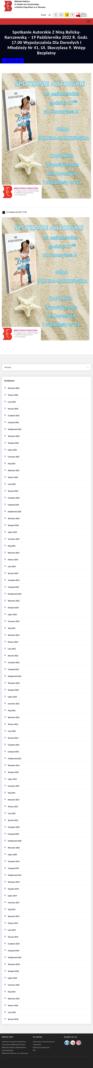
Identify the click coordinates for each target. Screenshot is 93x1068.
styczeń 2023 (13, 656)
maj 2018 (11, 992)
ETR (34, 1050)
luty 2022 (12, 731)
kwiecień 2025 (13, 470)
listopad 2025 (13, 422)
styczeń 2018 (13, 1019)
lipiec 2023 (12, 614)
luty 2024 (12, 566)
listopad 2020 (13, 834)
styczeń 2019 (13, 937)
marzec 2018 (13, 1005)
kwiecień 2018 (13, 998)
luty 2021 (12, 813)
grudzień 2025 (13, 415)
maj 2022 (11, 710)
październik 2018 (14, 957)
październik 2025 (14, 429)
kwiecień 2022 (13, 717)
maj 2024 (11, 546)
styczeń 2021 (13, 820)
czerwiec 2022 (13, 704)
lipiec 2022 (12, 697)
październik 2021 (14, 758)
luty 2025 (12, 484)
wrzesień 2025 (14, 436)
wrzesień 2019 (14, 882)
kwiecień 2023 (13, 635)
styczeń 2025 (13, 491)
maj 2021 (11, 793)
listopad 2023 (13, 587)
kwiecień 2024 (13, 553)
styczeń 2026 (13, 409)
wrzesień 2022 (14, 683)
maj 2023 (11, 628)
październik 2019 (14, 875)
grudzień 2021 (13, 745)
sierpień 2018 (13, 971)
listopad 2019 (13, 868)
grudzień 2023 (13, 580)
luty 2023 (12, 649)
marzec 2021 (13, 806)
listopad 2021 (13, 752)
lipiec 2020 (12, 854)
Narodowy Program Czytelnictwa (14, 1042)
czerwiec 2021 (13, 786)
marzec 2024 (13, 559)
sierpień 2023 (13, 608)
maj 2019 (11, 909)
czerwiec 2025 (13, 457)
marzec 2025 (13, 477)
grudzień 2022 (13, 662)
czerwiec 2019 (13, 902)
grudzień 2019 (13, 861)
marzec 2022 (13, 724)
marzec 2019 (13, 923)
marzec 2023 (13, 642)
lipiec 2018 (12, 978)
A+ (61, 14)
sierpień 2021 (13, 772)
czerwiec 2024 (13, 539)
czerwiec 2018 (13, 985)
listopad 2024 (13, 505)
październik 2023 (14, 594)
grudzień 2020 (13, 827)
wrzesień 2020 (14, 848)
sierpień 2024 (13, 525)
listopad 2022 (13, 669)
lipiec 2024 (12, 532)
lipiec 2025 (12, 450)
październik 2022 (14, 676)
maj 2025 (11, 463)
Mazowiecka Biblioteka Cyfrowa (13, 1044)
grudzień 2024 (13, 498)
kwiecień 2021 (13, 800)
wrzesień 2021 (14, 765)
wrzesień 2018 (14, 964)
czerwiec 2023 (13, 621)
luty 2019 (12, 930)
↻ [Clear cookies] (72, 14)
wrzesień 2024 (14, 518)
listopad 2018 (13, 950)
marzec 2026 (13, 395)
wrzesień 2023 (14, 601)
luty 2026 (12, 402)
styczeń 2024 (13, 573)
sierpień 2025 (13, 443)
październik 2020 (14, 841)
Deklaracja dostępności (41, 1047)
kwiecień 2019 (13, 916)
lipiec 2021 (12, 779)
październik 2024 (14, 511)
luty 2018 (12, 1012)
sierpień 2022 (13, 690)
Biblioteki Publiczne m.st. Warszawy (15, 1053)
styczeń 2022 (13, 738)
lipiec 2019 (12, 896)
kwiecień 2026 (13, 388)
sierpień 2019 (13, 889)
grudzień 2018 (13, 944)
